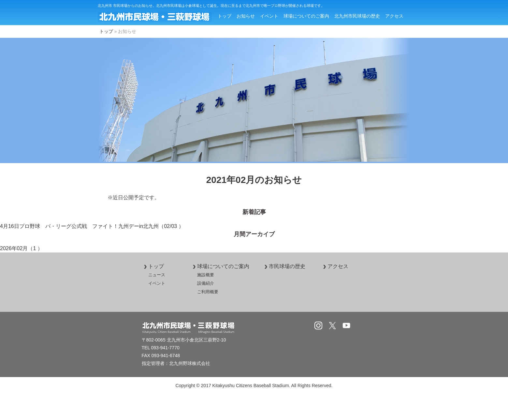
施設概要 (205, 274)
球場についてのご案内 (306, 16)
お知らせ (246, 16)
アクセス (394, 16)
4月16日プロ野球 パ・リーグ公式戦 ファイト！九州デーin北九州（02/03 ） (92, 226)
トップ (224, 16)
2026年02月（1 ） (21, 248)
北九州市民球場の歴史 (357, 16)
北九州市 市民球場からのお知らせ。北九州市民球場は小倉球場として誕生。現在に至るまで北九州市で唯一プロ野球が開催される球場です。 (211, 6)
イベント (269, 16)
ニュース (156, 274)
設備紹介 (205, 283)
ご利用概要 (207, 291)
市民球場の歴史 (283, 266)
